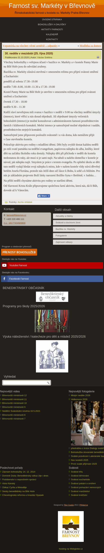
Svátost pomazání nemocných (86, 487)
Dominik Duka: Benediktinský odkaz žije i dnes (25, 475)
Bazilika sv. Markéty (65, 229)
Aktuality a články (64, 216)
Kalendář (52, 34)
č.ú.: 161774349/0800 (14, 223)
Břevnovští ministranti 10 (14, 403)
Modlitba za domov (90, 45)
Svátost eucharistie (80, 479)
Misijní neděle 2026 (80, 395)
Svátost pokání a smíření (83, 483)
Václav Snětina (44, 57)
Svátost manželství (80, 491)
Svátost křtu (77, 471)
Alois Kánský (8, 483)
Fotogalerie (61, 235)
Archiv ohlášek (25, 202)
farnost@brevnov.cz (16, 215)
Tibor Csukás (69, 505)
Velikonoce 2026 (79, 399)
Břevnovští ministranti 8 (13, 415)
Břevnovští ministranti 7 (13, 418)
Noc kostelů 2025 (79, 460)
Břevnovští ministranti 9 (13, 407)
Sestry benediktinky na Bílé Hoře (18, 491)
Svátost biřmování (80, 475)
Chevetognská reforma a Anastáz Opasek (23, 495)
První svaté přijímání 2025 (84, 464)
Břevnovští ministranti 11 (14, 399)
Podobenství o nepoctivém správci (19, 479)
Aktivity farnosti (52, 29)
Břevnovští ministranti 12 (14, 395)
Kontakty (52, 39)
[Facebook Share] (43, 196)
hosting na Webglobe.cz (71, 549)
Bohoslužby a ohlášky (52, 24)
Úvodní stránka (52, 19)
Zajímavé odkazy (64, 242)
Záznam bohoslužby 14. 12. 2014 (18, 471)
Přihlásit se (84, 505)
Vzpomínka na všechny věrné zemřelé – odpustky (30, 45)
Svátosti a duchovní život (68, 222)
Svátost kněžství (79, 495)
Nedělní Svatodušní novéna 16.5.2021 (21, 411)
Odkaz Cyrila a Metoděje (14, 487)
